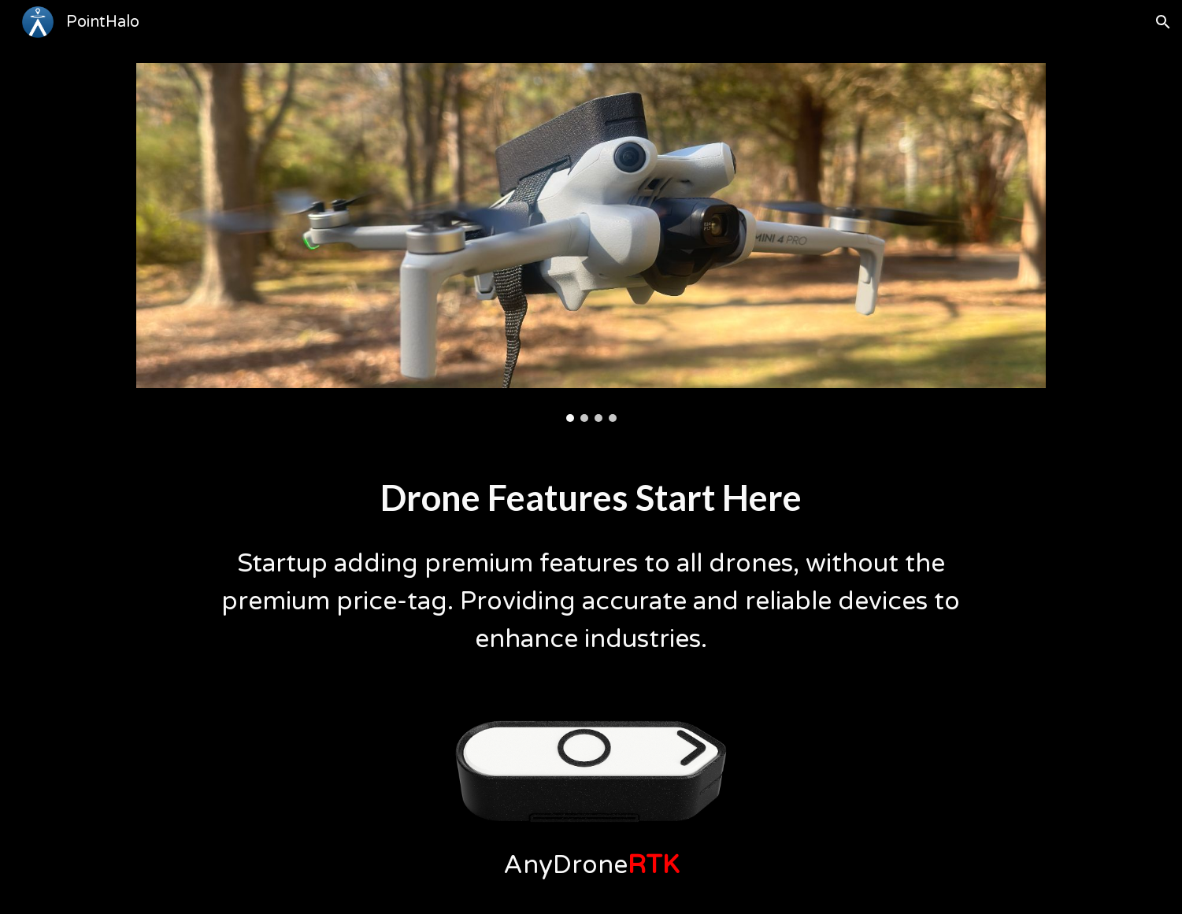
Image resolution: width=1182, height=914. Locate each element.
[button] (1163, 22)
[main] (591, 497)
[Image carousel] (590, 242)
